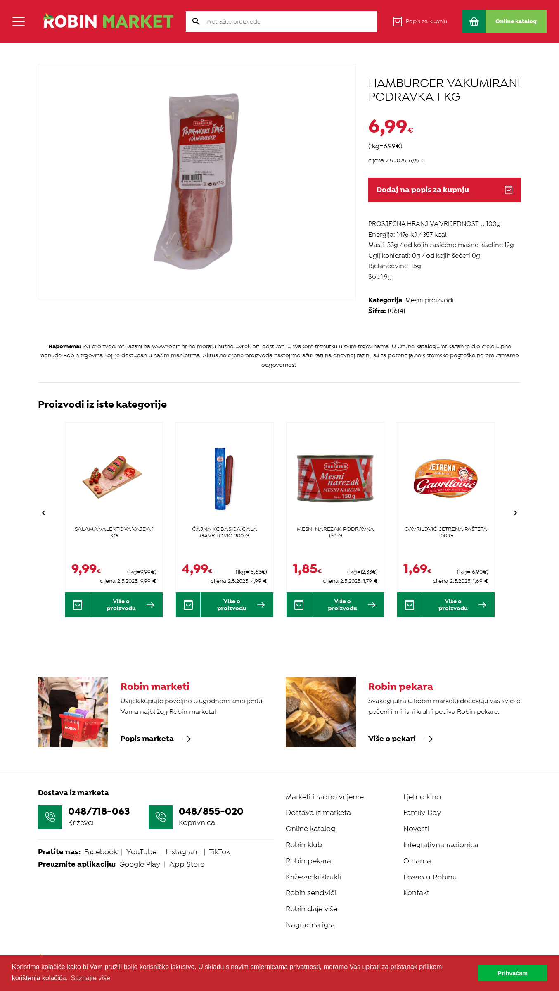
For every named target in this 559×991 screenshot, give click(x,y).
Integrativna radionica (440, 845)
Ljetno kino (422, 797)
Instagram (183, 852)
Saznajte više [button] (90, 977)
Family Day (422, 812)
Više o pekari (400, 739)
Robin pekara (308, 861)
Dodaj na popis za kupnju (445, 190)
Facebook (100, 852)
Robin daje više (311, 909)
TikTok (219, 852)
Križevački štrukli (313, 877)
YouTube (141, 852)
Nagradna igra (310, 925)
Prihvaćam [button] (512, 973)
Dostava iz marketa (318, 812)
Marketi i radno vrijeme (325, 797)
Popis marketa (156, 739)
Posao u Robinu (430, 877)
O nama (417, 861)
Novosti (416, 829)
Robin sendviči (311, 893)
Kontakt (416, 893)
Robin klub (304, 845)
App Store (186, 864)
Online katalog (310, 829)
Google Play (139, 864)
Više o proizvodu (130, 604)
